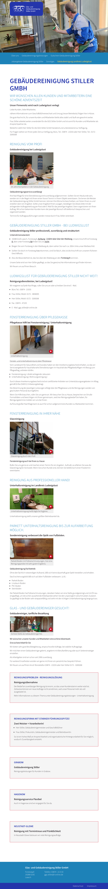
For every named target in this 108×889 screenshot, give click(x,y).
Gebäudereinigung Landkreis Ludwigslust (74, 61)
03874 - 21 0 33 (57, 872)
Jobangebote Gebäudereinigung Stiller (27, 61)
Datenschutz (78, 886)
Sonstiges (50, 61)
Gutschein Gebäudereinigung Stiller (65, 55)
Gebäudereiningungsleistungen (35, 55)
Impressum (91, 886)
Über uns (15, 55)
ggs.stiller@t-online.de (53, 874)
